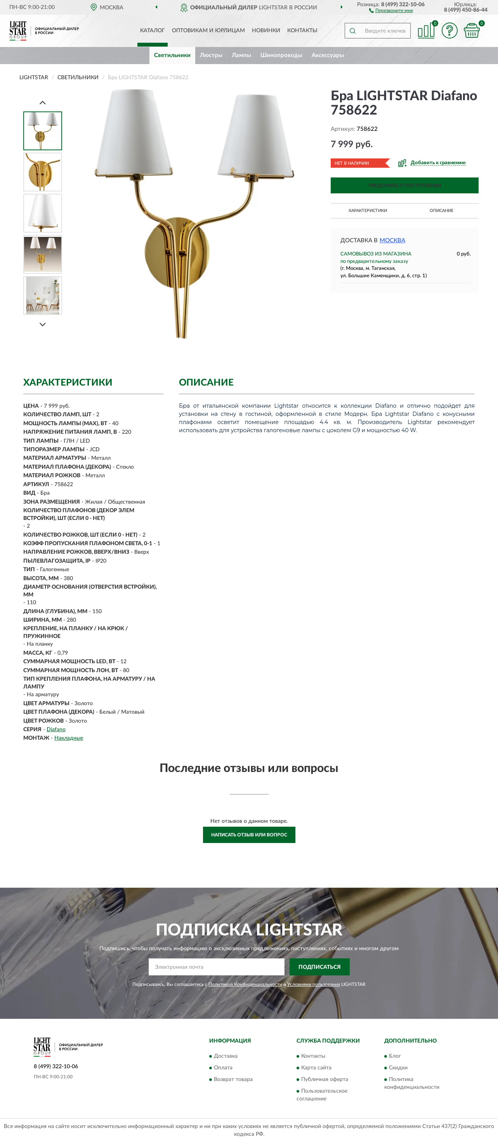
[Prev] (42, 102)
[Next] (42, 324)
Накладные (68, 738)
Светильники (172, 55)
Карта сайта (316, 1068)
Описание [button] (441, 211)
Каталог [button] (152, 30)
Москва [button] (392, 240)
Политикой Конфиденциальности (245, 984)
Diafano (56, 729)
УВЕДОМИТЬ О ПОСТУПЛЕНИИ (404, 185)
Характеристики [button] (368, 211)
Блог (395, 1056)
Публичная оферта (324, 1079)
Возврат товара (233, 1079)
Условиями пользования (313, 984)
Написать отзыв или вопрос (249, 835)
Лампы (241, 55)
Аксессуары (328, 55)
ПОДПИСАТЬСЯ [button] (319, 967)
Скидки (398, 1068)
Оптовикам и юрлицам (208, 30)
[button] (391, 10)
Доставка (226, 1056)
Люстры (211, 55)
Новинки (266, 30)
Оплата (223, 1068)
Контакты (302, 30)
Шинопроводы (281, 55)
